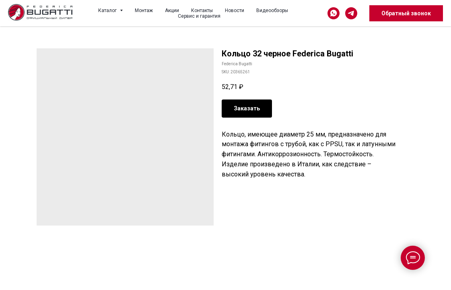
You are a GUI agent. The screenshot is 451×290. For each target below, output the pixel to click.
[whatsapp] (333, 13)
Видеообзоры (272, 10)
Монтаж (144, 10)
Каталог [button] (108, 10)
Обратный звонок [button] (406, 13)
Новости (234, 10)
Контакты (202, 10)
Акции (172, 10)
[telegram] (351, 13)
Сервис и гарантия (199, 16)
